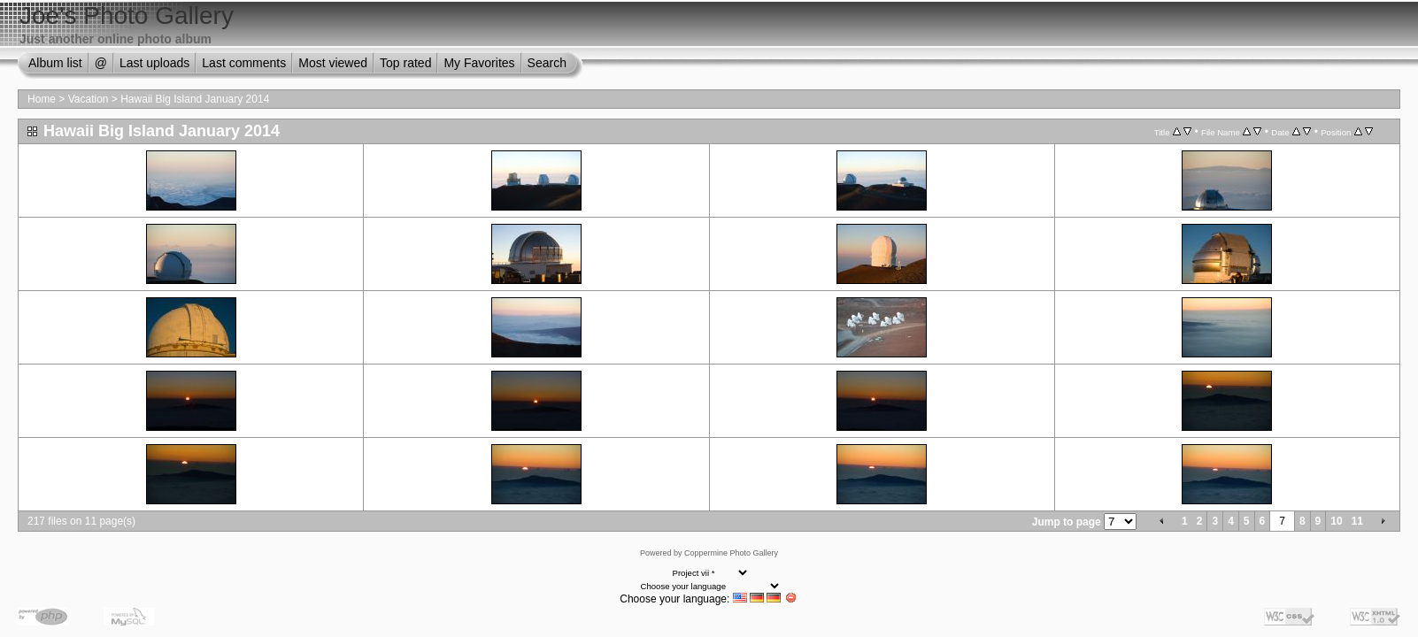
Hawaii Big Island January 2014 (194, 99)
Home (41, 99)
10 (1336, 521)
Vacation (88, 99)
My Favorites (478, 63)
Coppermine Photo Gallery (731, 553)
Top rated (405, 63)
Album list (55, 63)
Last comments (244, 63)
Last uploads (154, 63)
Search (547, 63)
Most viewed (332, 63)
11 (1357, 521)
